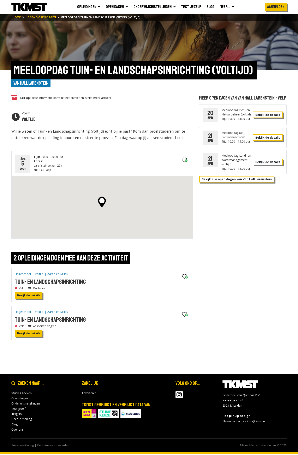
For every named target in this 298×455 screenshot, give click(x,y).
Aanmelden (275, 6)
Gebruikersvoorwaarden (53, 446)
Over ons (17, 430)
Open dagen (19, 399)
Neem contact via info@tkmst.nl (244, 422)
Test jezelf (18, 410)
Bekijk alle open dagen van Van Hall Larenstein (237, 180)
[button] (102, 202)
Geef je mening (21, 420)
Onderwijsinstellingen (25, 404)
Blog (14, 425)
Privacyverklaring (22, 446)
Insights (16, 415)
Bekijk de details (28, 296)
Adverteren (89, 394)
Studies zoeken (21, 394)
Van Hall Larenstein (31, 83)
